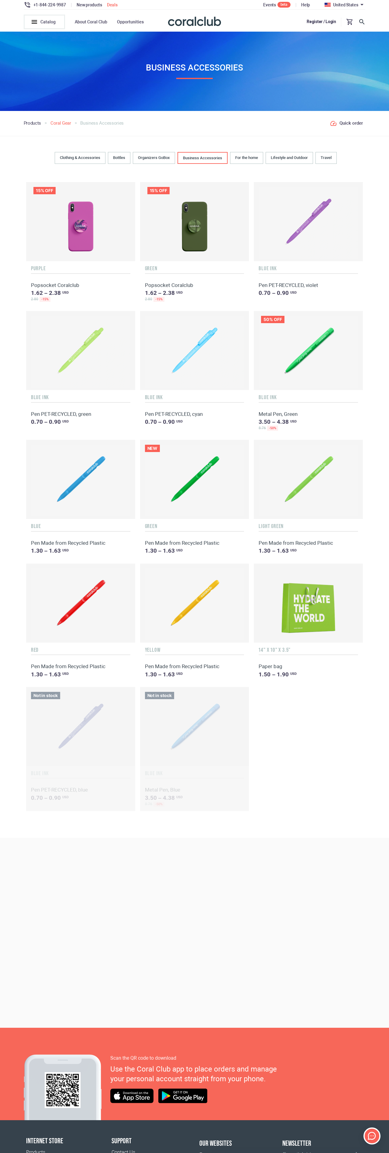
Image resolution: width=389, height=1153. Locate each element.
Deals (112, 5)
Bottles (119, 159)
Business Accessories (202, 160)
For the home (246, 159)
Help (305, 4)
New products (89, 5)
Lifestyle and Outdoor (289, 159)
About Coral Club (91, 21)
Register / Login (321, 21)
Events (269, 5)
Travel (326, 159)
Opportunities (130, 22)
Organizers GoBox (154, 159)
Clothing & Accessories (80, 159)
